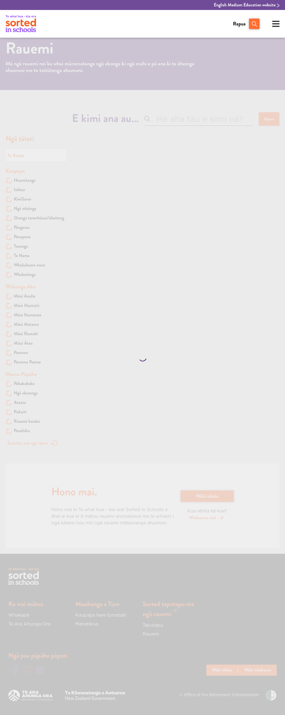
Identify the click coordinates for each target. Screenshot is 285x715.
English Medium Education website (246, 5)
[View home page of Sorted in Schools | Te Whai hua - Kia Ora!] (21, 24)
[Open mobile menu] (275, 23)
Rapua (239, 23)
